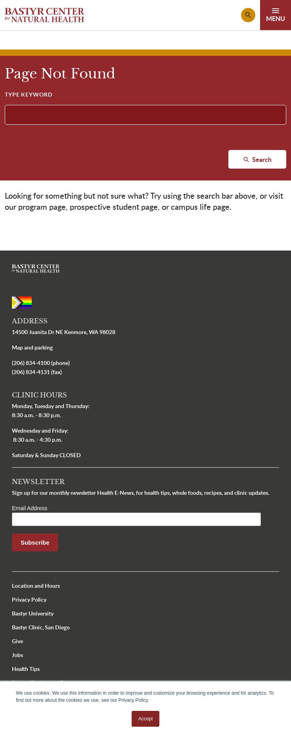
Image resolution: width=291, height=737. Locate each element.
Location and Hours (36, 585)
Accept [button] (145, 719)
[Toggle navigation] (275, 15)
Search (261, 159)
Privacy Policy (29, 599)
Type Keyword (29, 94)
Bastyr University (33, 613)
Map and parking (32, 347)
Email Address (29, 508)
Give (17, 641)
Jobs (17, 655)
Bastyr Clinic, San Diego (41, 627)
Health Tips (26, 668)
